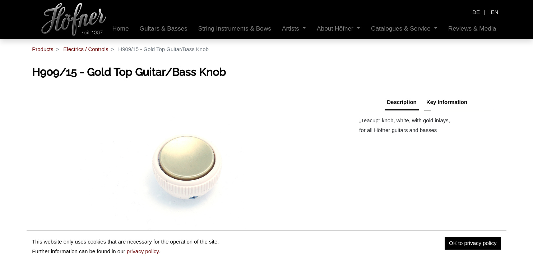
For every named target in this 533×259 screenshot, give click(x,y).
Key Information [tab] (446, 102)
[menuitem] (120, 28)
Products (42, 49)
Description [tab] (402, 102)
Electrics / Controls (85, 49)
